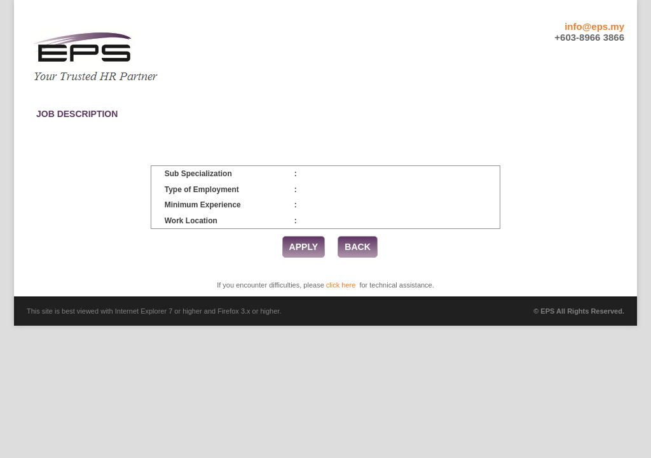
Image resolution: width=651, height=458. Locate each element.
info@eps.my (594, 26)
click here (340, 285)
